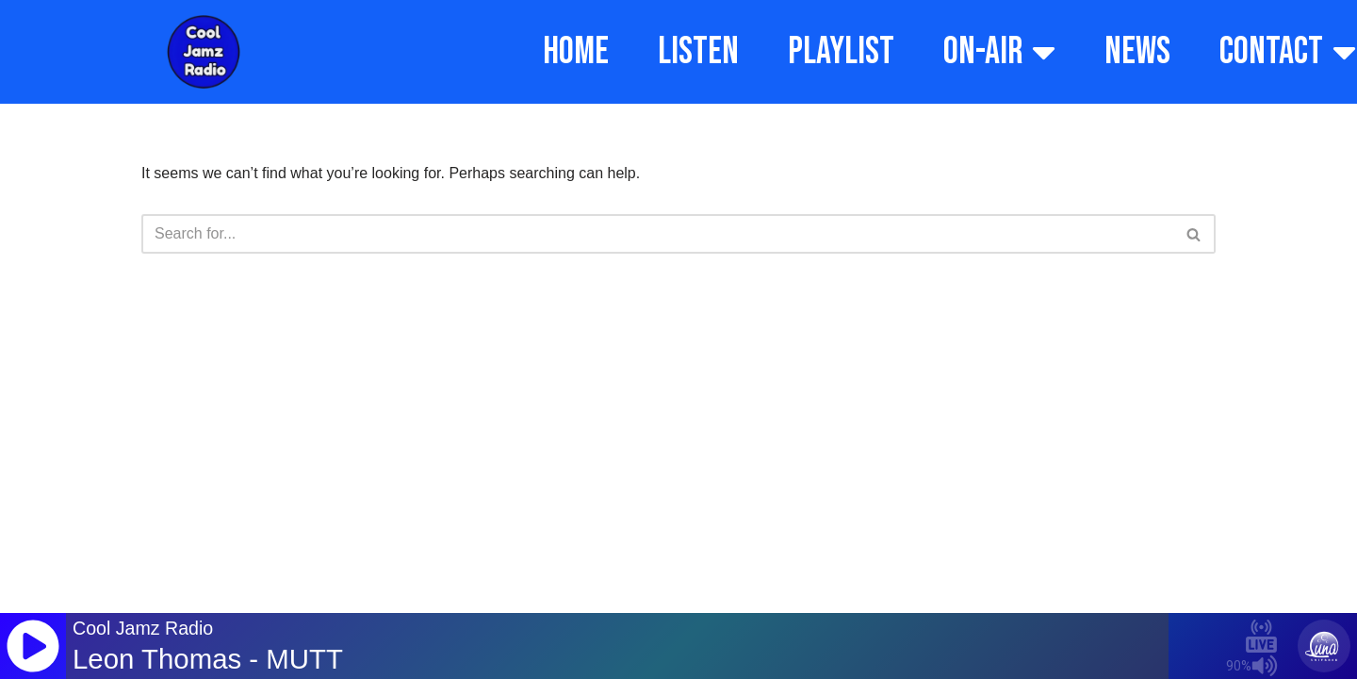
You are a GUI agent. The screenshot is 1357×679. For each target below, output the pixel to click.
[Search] (657, 234)
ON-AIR (999, 52)
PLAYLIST (841, 52)
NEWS (1137, 52)
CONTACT (1287, 52)
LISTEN (698, 52)
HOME (576, 52)
